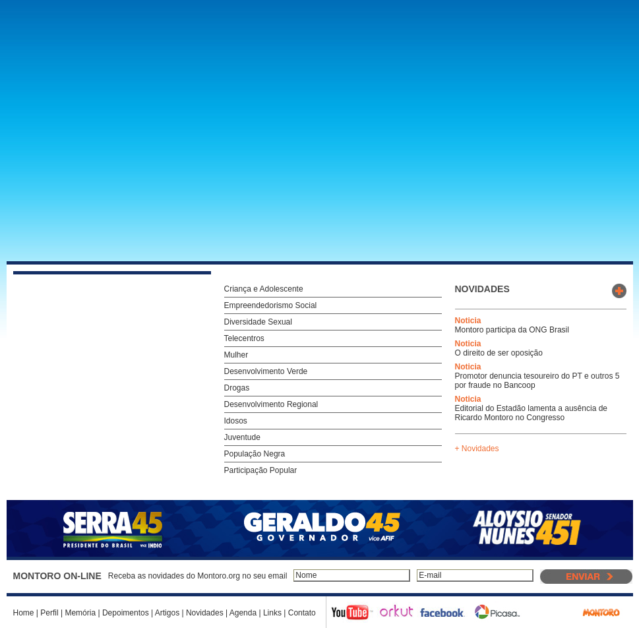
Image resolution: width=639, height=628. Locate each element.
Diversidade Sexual (258, 322)
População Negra (255, 453)
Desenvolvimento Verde (266, 371)
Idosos (235, 420)
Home (23, 612)
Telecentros (244, 338)
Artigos (167, 612)
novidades (482, 289)
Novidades (205, 612)
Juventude (242, 437)
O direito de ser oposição (499, 353)
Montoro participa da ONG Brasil (512, 329)
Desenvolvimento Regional (271, 404)
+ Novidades (477, 448)
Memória (80, 612)
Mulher (236, 355)
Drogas (237, 387)
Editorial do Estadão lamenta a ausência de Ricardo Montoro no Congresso (531, 413)
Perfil (49, 612)
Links (272, 612)
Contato (302, 612)
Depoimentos (125, 612)
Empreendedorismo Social (270, 305)
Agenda (243, 612)
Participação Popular (260, 470)
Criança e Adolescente (263, 289)
